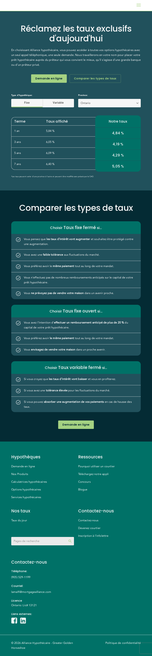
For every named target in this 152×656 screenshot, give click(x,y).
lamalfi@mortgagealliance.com (31, 592)
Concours (84, 482)
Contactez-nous (88, 520)
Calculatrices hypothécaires (29, 482)
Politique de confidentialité (123, 643)
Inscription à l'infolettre (93, 536)
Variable (58, 103)
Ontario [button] (86, 103)
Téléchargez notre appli (93, 474)
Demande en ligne (49, 78)
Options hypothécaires (26, 489)
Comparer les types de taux (95, 79)
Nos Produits (19, 474)
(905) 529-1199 (20, 577)
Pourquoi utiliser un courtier (96, 466)
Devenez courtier (89, 528)
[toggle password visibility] (70, 541)
